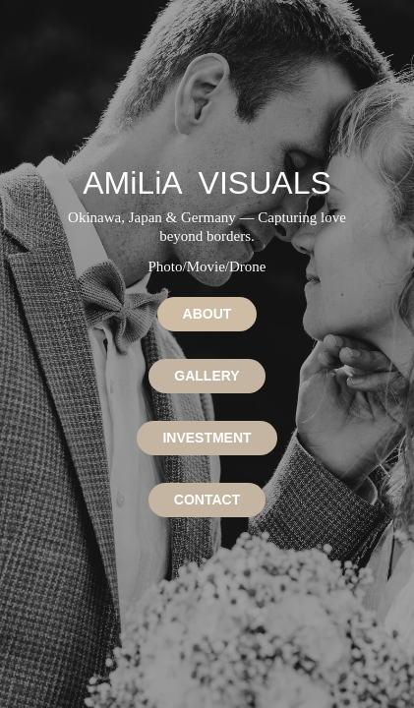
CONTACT (207, 499)
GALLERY (206, 376)
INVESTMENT (206, 437)
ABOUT (207, 314)
